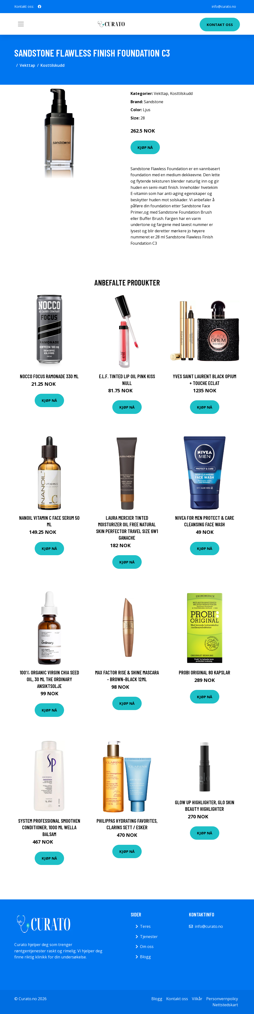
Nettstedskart (225, 1004)
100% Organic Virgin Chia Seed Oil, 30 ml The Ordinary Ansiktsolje (49, 679)
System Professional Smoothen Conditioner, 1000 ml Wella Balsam (49, 827)
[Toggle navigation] (20, 24)
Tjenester (149, 936)
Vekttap (27, 65)
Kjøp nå (145, 147)
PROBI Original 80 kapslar (204, 672)
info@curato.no (224, 6)
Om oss (147, 946)
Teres (145, 926)
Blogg (145, 956)
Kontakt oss (220, 24)
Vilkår (197, 998)
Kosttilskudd (53, 65)
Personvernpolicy (222, 998)
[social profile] (39, 6)
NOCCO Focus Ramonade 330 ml (49, 376)
